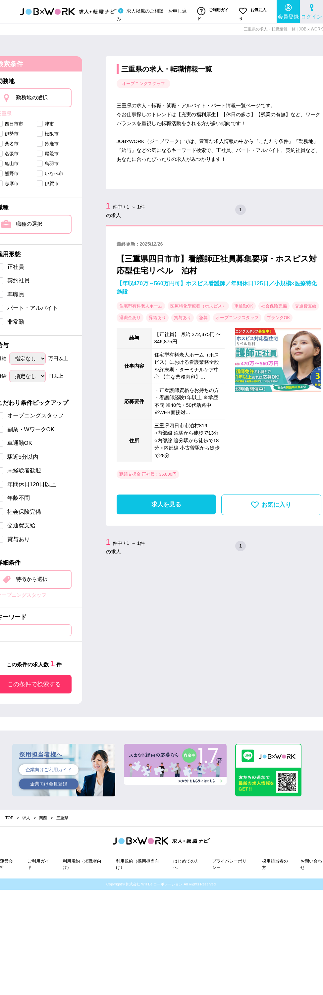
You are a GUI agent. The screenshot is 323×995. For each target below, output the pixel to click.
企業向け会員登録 (48, 783)
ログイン (311, 12)
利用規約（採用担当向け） (137, 864)
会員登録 (288, 12)
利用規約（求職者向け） (82, 864)
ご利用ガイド (213, 14)
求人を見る (166, 504)
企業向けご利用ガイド (49, 769)
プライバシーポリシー (229, 864)
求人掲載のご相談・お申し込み (152, 14)
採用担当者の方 (275, 864)
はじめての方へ (186, 864)
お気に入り (252, 14)
